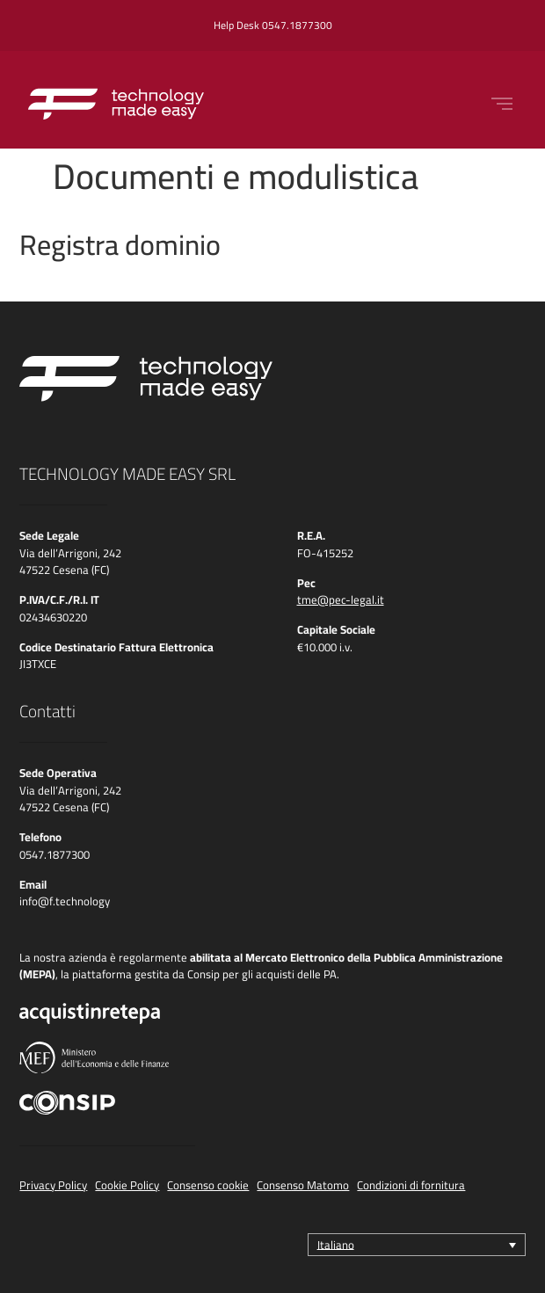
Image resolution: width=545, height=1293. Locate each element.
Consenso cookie (208, 1184)
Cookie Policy (127, 1184)
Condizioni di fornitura (411, 1184)
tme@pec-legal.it (340, 599)
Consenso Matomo (303, 1184)
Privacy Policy (53, 1184)
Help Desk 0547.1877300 (273, 25)
